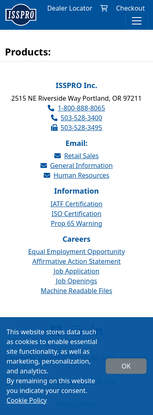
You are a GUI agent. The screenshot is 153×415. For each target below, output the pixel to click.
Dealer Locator (69, 8)
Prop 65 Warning (76, 223)
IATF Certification (76, 203)
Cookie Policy (27, 400)
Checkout (130, 8)
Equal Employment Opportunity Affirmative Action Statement (76, 256)
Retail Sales (76, 155)
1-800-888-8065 (76, 108)
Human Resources (76, 175)
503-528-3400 (76, 117)
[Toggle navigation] (136, 21)
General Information (76, 165)
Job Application (76, 271)
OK (126, 366)
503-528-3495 (76, 127)
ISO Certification (76, 213)
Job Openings (76, 280)
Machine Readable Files (76, 290)
